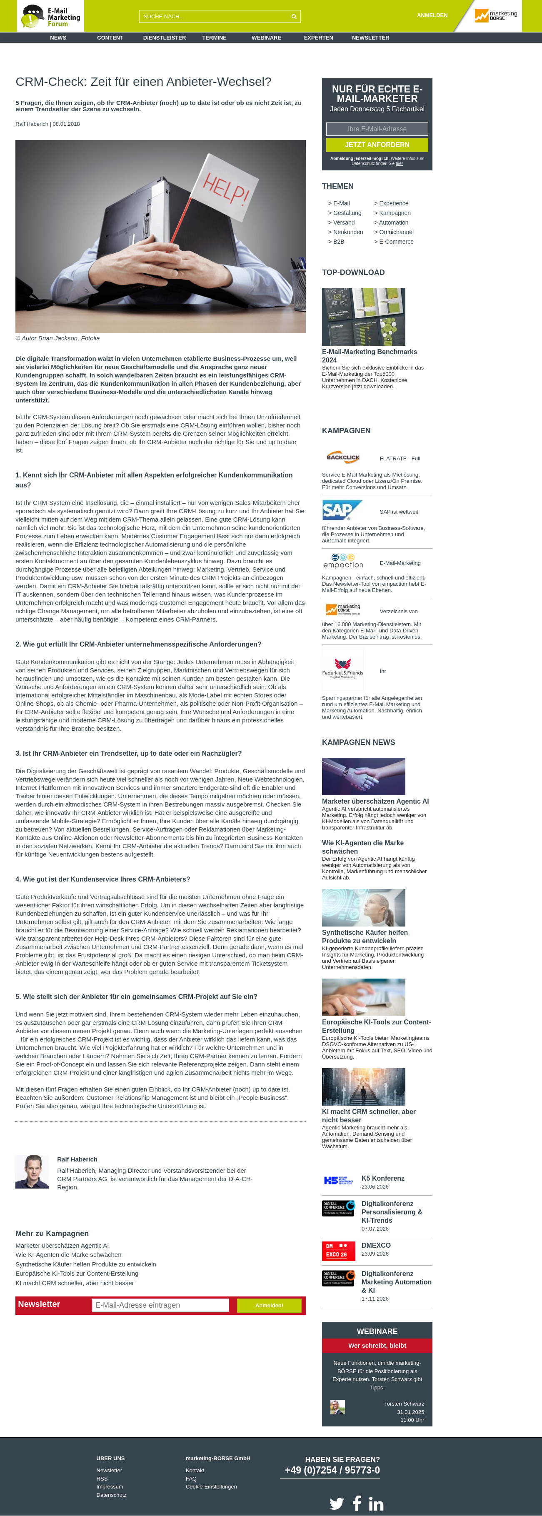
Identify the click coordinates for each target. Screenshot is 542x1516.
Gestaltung (347, 213)
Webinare (266, 38)
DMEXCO (376, 1245)
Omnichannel (397, 232)
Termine (214, 38)
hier (399, 163)
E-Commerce (397, 241)
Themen (338, 186)
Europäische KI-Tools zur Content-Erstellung (76, 1273)
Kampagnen (395, 213)
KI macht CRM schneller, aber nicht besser (74, 1282)
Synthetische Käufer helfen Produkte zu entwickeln (85, 1264)
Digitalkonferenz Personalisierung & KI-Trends (392, 1212)
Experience (394, 203)
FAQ (191, 1478)
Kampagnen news (358, 742)
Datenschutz (112, 1494)
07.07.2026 (375, 1228)
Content (110, 38)
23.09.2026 (375, 1254)
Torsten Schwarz (404, 1403)
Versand (344, 222)
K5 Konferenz (383, 1178)
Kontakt (195, 1470)
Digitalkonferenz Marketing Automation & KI (397, 1282)
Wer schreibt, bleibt (377, 1345)
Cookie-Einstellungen (211, 1486)
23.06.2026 (375, 1187)
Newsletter (371, 38)
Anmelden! (269, 1305)
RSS (102, 1478)
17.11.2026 (375, 1298)
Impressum (110, 1486)
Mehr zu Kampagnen (52, 1233)
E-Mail (341, 203)
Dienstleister (164, 38)
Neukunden (348, 232)
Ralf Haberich (31, 124)
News (58, 38)
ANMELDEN (432, 15)
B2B (338, 241)
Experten (318, 38)
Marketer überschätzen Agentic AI (62, 1245)
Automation (394, 222)
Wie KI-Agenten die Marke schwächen (68, 1254)
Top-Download (353, 272)
